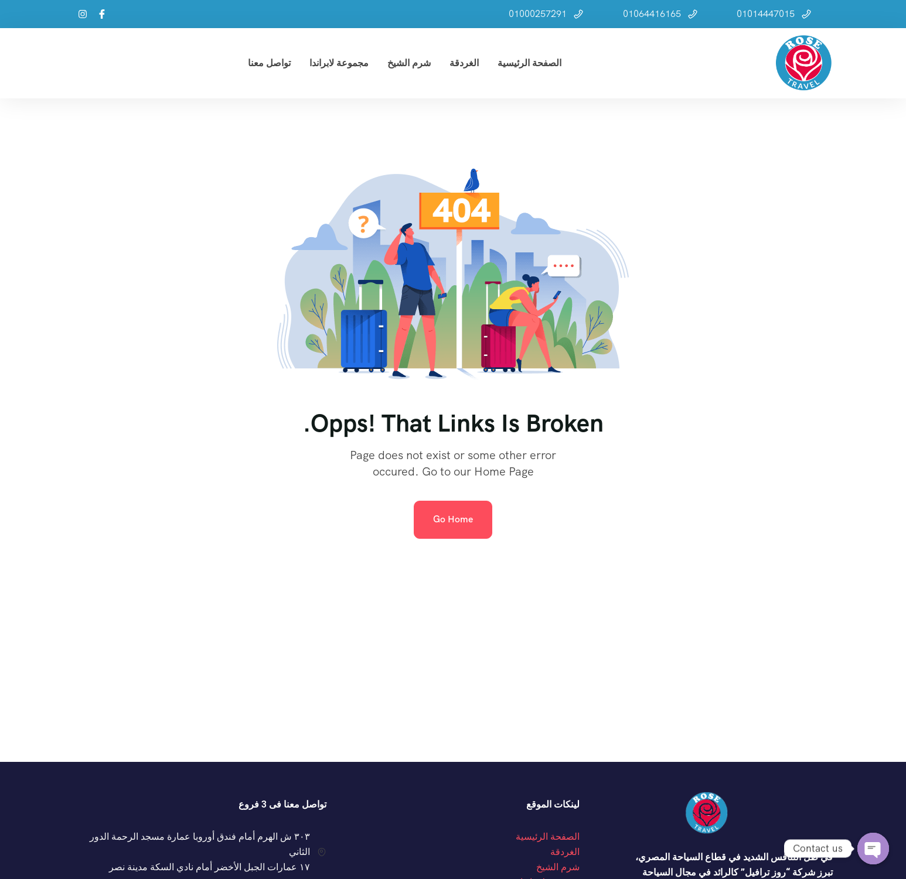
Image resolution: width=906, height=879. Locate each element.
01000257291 (538, 14)
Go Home (453, 519)
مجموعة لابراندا (339, 63)
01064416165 (652, 14)
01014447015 (766, 14)
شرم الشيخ (409, 63)
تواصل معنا (269, 63)
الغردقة (464, 63)
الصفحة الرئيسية (529, 63)
